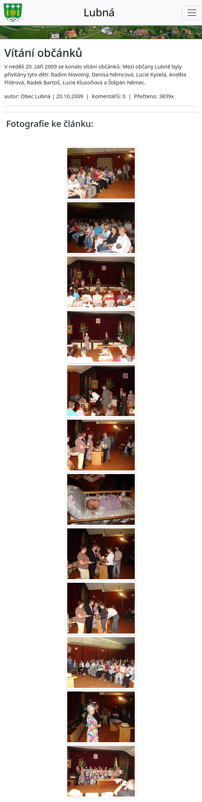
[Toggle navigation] (192, 12)
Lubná (99, 12)
